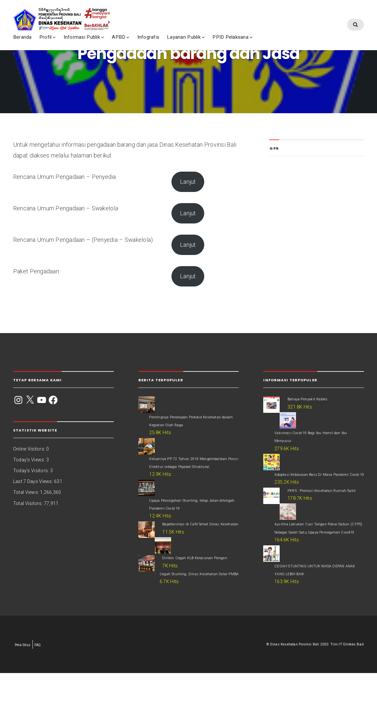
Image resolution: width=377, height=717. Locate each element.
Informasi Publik (99, 13)
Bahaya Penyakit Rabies (313, 398)
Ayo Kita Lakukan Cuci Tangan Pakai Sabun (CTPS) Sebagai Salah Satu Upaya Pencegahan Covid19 (318, 559)
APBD (136, 13)
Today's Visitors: (31, 470)
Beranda (39, 13)
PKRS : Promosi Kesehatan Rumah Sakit (321, 517)
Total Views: (26, 492)
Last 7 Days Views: (33, 481)
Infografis (166, 13)
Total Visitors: (28, 503)
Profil (63, 13)
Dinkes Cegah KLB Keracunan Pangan (198, 575)
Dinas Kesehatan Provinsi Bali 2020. (296, 688)
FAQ (41, 688)
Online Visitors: (29, 449)
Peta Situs (24, 688)
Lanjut (188, 181)
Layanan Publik (201, 13)
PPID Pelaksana (248, 13)
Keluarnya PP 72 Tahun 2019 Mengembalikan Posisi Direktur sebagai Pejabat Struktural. (191, 467)
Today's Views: (29, 459)
